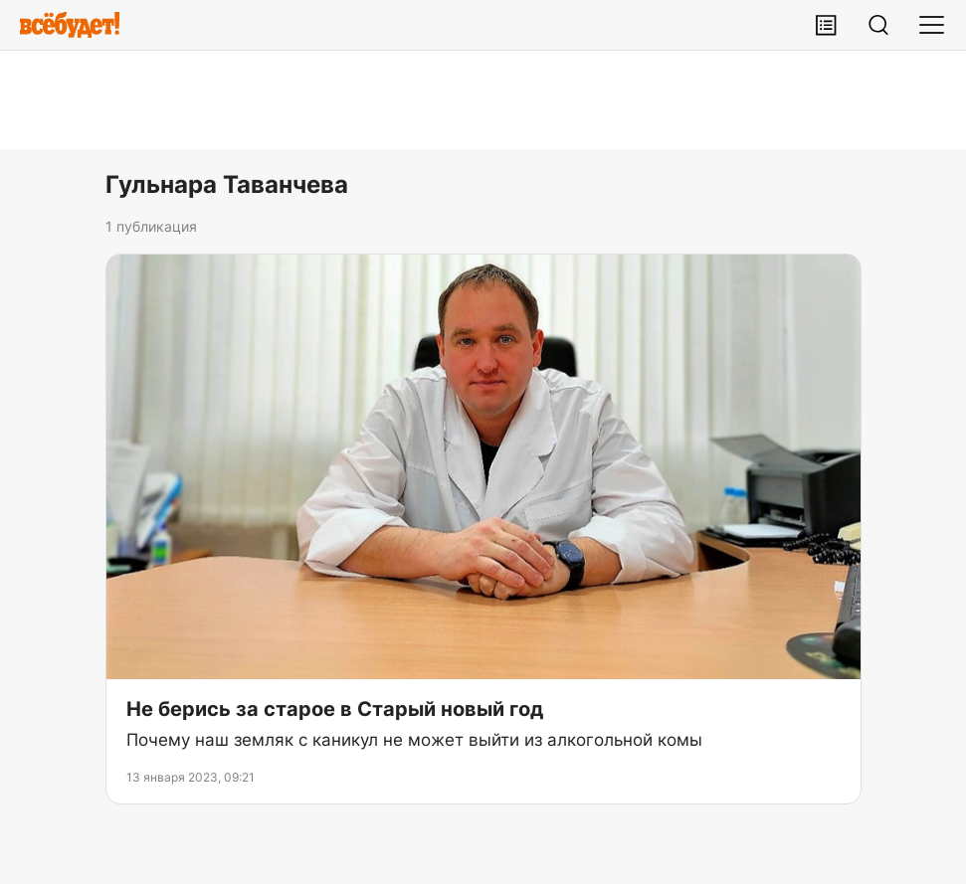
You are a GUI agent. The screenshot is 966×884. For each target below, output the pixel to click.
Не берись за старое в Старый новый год (334, 709)
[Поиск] (878, 25)
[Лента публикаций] (826, 25)
